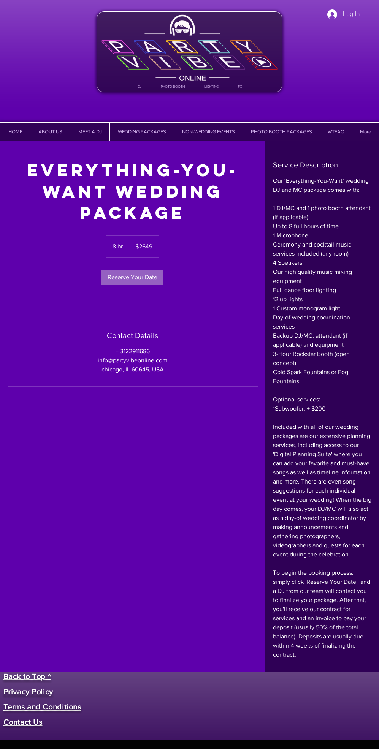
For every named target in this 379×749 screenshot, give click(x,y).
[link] (132, 277)
